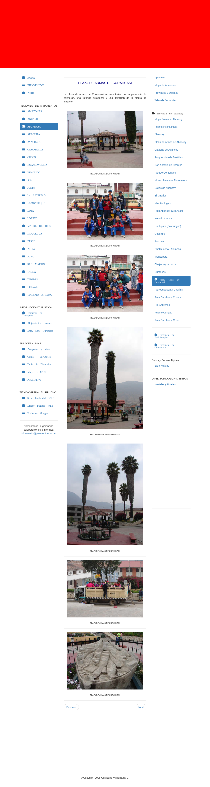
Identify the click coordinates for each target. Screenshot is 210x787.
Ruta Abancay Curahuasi (169, 210)
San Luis (159, 241)
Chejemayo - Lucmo (166, 264)
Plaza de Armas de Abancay (170, 142)
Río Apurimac (162, 304)
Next (141, 707)
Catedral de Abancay (166, 149)
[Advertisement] (105, 34)
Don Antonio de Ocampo (168, 165)
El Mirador (160, 195)
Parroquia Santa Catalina (169, 289)
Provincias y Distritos (166, 92)
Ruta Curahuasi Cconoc (168, 297)
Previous (71, 707)
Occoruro (160, 233)
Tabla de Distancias (166, 100)
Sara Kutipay (162, 365)
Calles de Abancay (165, 187)
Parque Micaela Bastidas (169, 157)
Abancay (159, 134)
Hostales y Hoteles (165, 384)
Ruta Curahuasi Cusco (167, 320)
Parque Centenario (165, 172)
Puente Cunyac (163, 312)
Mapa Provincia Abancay (169, 119)
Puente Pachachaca (166, 126)
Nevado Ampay (163, 218)
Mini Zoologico (163, 203)
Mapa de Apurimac (165, 85)
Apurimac (160, 77)
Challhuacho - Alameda (168, 249)
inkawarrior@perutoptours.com (38, 433)
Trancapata (161, 256)
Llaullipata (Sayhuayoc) (168, 226)
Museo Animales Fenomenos (171, 180)
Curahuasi (160, 272)
